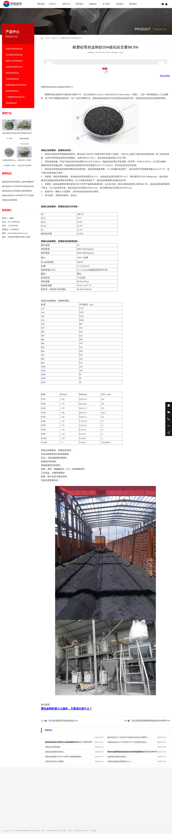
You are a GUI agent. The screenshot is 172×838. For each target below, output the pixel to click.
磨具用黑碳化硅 (12, 91)
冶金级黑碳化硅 (12, 79)
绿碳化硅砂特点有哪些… (55, 761)
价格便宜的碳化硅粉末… (117, 757)
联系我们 (133, 4)
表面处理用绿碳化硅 (14, 49)
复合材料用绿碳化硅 (14, 55)
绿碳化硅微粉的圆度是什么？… (120, 761)
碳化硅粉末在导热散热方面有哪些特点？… (63, 742)
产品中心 (52, 4)
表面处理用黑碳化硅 (14, 67)
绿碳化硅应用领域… (53, 747)
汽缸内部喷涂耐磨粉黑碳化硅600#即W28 (150, 720)
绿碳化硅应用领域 (9, 200)
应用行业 (66, 4)
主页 (47, 38)
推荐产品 (7, 113)
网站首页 (41, 4)
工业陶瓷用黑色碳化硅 (15, 97)
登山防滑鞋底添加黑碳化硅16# (63, 720)
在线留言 (119, 4)
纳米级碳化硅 (11, 103)
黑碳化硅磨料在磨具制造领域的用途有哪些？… (127, 752)
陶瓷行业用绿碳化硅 (14, 61)
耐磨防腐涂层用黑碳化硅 (16, 85)
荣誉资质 (79, 4)
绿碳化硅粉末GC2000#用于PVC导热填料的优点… (127, 742)
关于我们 (106, 4)
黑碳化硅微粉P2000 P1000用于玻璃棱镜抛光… (64, 757)
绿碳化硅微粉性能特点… (55, 752)
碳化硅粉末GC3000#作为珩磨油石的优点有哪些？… (128, 737)
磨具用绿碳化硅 (12, 73)
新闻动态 (93, 4)
